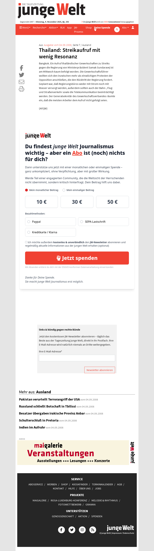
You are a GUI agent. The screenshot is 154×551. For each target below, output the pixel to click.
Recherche (39, 27)
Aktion (52, 27)
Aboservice (36, 484)
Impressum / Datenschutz (123, 533)
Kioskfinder (80, 484)
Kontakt (58, 488)
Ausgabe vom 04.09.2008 (58, 45)
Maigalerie (39, 500)
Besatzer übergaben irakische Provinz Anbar (52, 413)
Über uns (85, 488)
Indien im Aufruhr (32, 427)
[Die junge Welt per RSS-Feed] (92, 529)
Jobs (98, 488)
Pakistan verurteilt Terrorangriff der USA (49, 399)
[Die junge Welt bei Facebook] (61, 529)
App (69, 27)
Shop (89, 27)
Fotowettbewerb (69, 504)
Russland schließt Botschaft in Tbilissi (47, 406)
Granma (91, 504)
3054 (106, 21)
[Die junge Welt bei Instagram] (82, 529)
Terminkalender (102, 484)
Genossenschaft (63, 516)
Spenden (96, 516)
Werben (52, 484)
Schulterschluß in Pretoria (39, 420)
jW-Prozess (78, 29)
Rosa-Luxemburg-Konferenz (69, 500)
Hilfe (71, 488)
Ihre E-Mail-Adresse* (50, 351)
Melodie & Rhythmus (105, 500)
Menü (24, 27)
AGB (119, 484)
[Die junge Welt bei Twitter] (72, 529)
